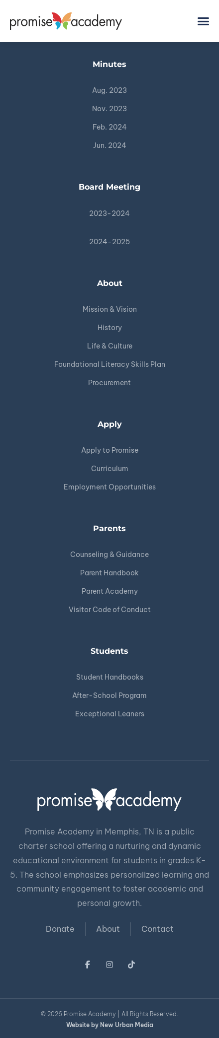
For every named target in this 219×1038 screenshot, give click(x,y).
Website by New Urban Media (109, 1025)
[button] (203, 21)
